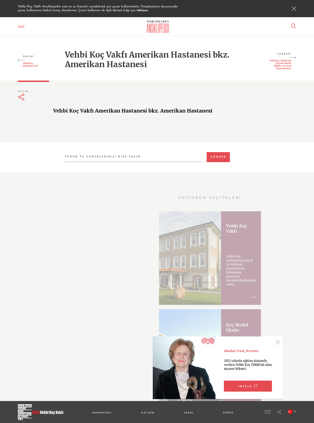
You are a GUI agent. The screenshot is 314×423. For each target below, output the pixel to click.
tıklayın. (143, 10)
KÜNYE (228, 413)
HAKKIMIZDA (102, 413)
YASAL (189, 413)
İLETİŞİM (148, 413)
